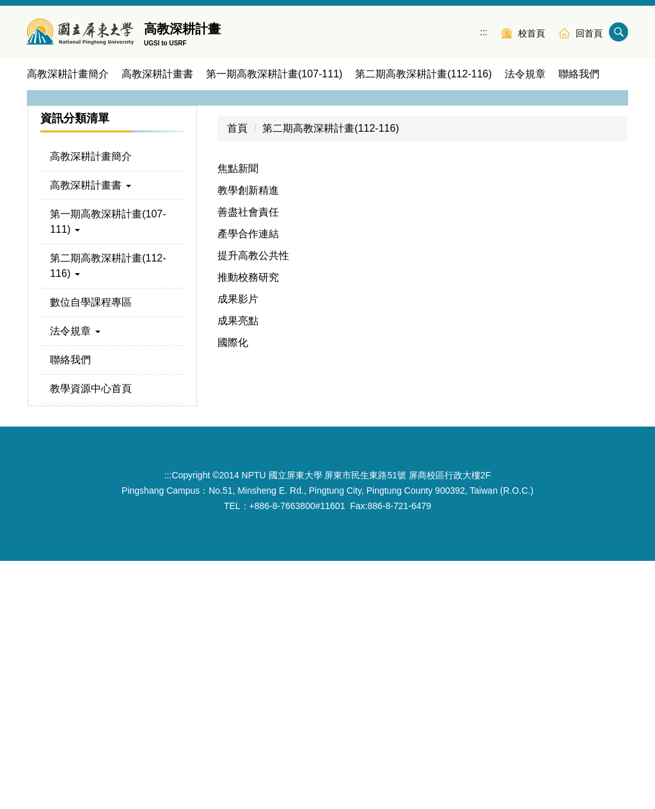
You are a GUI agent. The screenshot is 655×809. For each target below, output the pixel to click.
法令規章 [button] (525, 73)
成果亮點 (237, 568)
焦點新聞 (237, 416)
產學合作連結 (248, 481)
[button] (43, 212)
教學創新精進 (248, 438)
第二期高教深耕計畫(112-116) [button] (423, 73)
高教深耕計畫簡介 (68, 73)
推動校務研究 (248, 525)
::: (483, 32)
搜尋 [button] (618, 32)
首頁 (237, 376)
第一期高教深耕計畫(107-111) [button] (274, 73)
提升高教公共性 (253, 503)
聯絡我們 (578, 73)
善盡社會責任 (248, 460)
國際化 (232, 590)
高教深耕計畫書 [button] (157, 73)
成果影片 (237, 547)
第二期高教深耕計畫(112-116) (330, 376)
